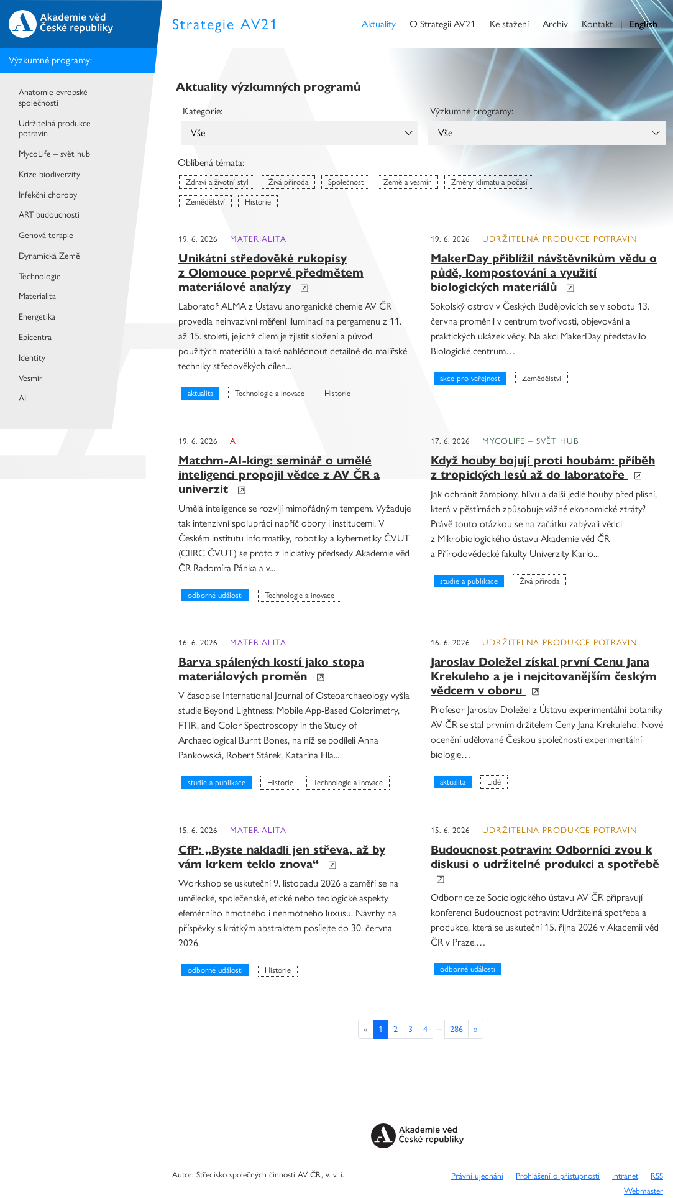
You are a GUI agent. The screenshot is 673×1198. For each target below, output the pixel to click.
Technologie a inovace (269, 393)
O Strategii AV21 (442, 24)
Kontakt (597, 24)
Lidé (494, 781)
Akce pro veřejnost (470, 378)
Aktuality (379, 24)
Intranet (625, 1176)
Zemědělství (205, 201)
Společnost (346, 182)
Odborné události (215, 595)
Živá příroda (288, 182)
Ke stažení (509, 24)
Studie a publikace (469, 581)
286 (456, 1029)
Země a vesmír (407, 182)
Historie (258, 201)
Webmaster (643, 1191)
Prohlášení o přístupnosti (558, 1176)
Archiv (555, 24)
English (643, 24)
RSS (657, 1176)
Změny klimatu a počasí (489, 182)
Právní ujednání (477, 1176)
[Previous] (475, 1029)
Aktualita (200, 393)
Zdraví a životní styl (217, 182)
